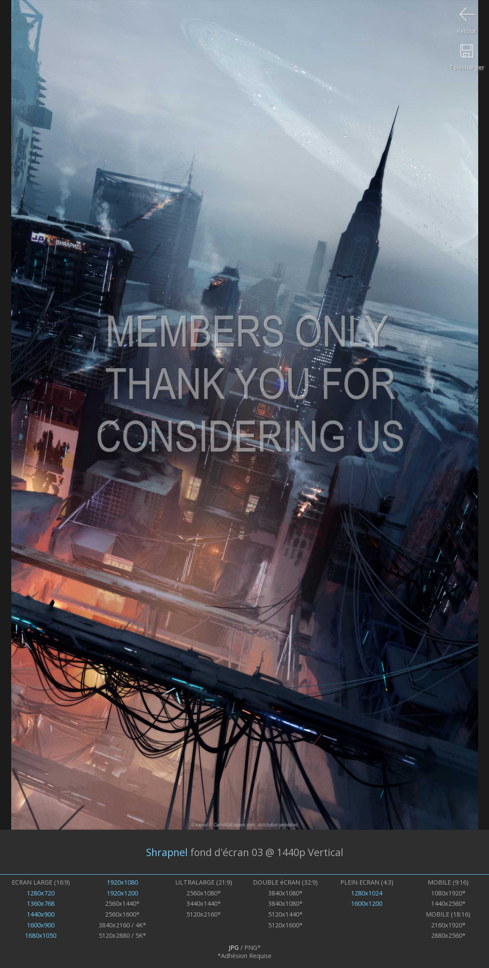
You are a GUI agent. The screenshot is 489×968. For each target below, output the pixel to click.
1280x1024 (366, 893)
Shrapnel (167, 852)
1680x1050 (40, 935)
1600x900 (40, 925)
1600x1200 (366, 903)
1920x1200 (122, 893)
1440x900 (40, 914)
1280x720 (40, 893)
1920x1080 (122, 882)
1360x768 (40, 903)
